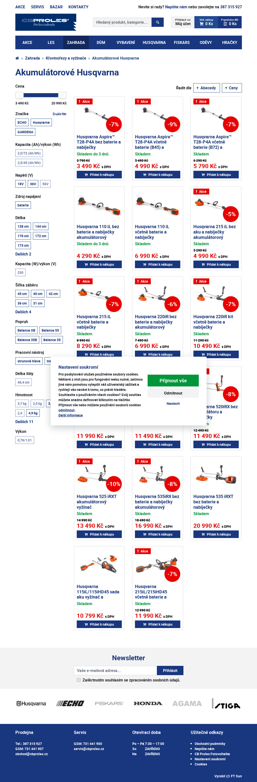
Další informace (70, 415)
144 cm (40, 226)
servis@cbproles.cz (89, 748)
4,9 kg (33, 412)
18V (21, 183)
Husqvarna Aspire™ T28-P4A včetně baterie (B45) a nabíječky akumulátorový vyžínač (154, 150)
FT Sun (234, 776)
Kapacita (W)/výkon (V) (35, 263)
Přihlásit (170, 670)
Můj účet (183, 22)
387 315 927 (231, 7)
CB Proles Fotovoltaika (212, 754)
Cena (19, 86)
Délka (20, 217)
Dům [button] (101, 42)
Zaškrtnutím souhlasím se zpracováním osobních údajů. (132, 680)
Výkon (20, 431)
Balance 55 (50, 330)
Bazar (56, 7)
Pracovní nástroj (29, 352)
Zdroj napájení (28, 196)
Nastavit (173, 403)
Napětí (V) (24, 175)
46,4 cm (23, 382)
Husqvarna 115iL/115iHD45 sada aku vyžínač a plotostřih (98, 594)
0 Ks (206, 22)
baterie (23, 205)
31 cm (37, 303)
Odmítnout (173, 393)
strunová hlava (29, 360)
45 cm (22, 293)
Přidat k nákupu (99, 174)
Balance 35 (52, 339)
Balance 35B (27, 339)
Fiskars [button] (182, 42)
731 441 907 (34, 748)
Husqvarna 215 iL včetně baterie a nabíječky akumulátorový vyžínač (94, 327)
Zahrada (32, 58)
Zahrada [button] (76, 42)
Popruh (21, 321)
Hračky (229, 42)
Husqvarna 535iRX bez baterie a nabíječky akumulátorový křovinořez (157, 504)
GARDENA (25, 131)
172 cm (40, 235)
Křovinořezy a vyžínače (66, 58)
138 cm (23, 226)
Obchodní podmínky (210, 743)
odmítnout (66, 410)
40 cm (37, 293)
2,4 (20, 412)
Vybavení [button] (126, 42)
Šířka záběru (26, 285)
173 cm (23, 245)
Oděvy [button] (206, 42)
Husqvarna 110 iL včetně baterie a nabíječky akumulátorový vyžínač (152, 236)
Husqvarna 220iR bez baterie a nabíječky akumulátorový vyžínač (156, 324)
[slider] (19, 95)
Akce (20, 7)
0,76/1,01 (25, 439)
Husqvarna (41, 122)
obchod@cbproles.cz (31, 754)
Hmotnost (23, 394)
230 (20, 272)
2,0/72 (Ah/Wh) (29, 153)
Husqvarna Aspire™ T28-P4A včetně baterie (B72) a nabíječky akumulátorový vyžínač (212, 150)
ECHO (22, 122)
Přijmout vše (173, 380)
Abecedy (206, 88)
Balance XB (26, 330)
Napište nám (176, 7)
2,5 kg (37, 403)
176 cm (23, 235)
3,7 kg (22, 403)
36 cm (22, 303)
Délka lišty (24, 373)
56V (45, 183)
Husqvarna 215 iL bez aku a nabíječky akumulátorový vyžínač (214, 234)
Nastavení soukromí (210, 759)
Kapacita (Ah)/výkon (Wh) (38, 144)
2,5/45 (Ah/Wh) (29, 162)
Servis (37, 7)
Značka (41, 114)
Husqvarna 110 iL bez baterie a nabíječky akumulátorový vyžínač (98, 234)
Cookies (201, 764)
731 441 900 (92, 743)
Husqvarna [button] (154, 42)
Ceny (231, 88)
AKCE (27, 42)
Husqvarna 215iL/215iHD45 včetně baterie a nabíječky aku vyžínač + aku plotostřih (156, 596)
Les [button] (51, 42)
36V (33, 183)
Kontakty (78, 7)
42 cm (53, 293)
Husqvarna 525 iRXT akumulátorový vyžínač (96, 501)
